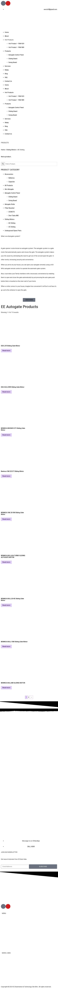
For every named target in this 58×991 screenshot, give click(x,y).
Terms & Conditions (8, 975)
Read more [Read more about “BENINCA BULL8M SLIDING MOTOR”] (6, 688)
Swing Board (12, 62)
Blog (6, 74)
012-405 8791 (10, 899)
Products (8, 51)
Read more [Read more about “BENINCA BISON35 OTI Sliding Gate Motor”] (6, 435)
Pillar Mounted (9, 208)
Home (7, 32)
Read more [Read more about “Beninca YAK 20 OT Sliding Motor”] (6, 476)
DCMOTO (11, 212)
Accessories (9, 174)
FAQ (6, 77)
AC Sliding (11, 223)
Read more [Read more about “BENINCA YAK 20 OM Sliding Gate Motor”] (6, 519)
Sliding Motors (11, 150)
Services (8, 66)
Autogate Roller (10, 204)
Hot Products (9, 40)
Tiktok (4, 967)
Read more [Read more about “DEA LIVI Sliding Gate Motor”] (6, 350)
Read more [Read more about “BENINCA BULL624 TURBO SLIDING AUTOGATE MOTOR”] (6, 562)
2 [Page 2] (28, 697)
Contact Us (8, 81)
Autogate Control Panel (16, 55)
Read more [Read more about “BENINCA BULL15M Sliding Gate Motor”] (6, 646)
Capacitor (11, 182)
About (7, 36)
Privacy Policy (6, 979)
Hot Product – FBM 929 (16, 43)
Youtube (4, 971)
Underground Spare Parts (13, 230)
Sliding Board (12, 59)
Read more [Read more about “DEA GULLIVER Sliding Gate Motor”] (6, 392)
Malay (7, 70)
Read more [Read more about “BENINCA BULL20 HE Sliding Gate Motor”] (6, 605)
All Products (9, 185)
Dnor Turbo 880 (13, 215)
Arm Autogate (9, 189)
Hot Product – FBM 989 (16, 47)
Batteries (11, 178)
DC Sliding (11, 227)
